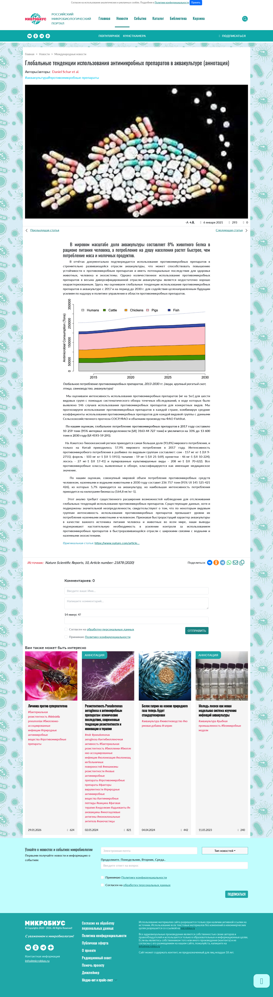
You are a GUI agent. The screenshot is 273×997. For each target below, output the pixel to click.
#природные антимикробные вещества (42, 735)
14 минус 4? (72, 614)
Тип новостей (223, 850)
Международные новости (70, 54)
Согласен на (137, 885)
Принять (195, 2)
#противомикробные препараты (73, 77)
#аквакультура (36, 77)
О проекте (89, 950)
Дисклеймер (90, 972)
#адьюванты (118, 807)
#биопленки (112, 748)
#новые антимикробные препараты (99, 776)
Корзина (199, 18)
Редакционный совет (96, 957)
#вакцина (102, 803)
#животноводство (171, 721)
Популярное (109, 36)
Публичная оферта (95, 943)
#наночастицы (106, 821)
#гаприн (167, 725)
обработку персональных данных (110, 629)
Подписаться (232, 36)
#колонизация (106, 757)
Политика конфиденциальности (104, 935)
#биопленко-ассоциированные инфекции (43, 726)
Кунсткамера (134, 36)
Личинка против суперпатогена (47, 705)
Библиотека (178, 18)
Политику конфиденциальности (107, 637)
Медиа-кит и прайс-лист (97, 979)
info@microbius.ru (37, 961)
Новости (122, 18)
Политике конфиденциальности (172, 2)
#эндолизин (103, 807)
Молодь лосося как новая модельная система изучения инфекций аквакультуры (217, 710)
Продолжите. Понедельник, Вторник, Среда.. (133, 859)
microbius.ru (188, 928)
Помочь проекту (93, 965)
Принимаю (136, 877)
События (140, 18)
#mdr (88, 734)
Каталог (158, 18)
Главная (104, 18)
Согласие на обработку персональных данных (98, 926)
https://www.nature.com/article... (117, 543)
